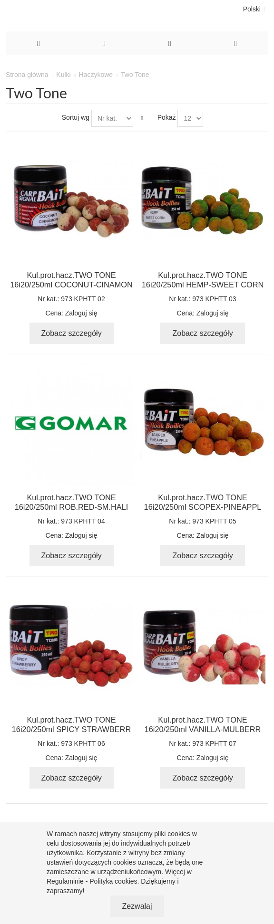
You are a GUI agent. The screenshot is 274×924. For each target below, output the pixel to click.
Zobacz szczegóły (71, 333)
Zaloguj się (81, 313)
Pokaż (166, 117)
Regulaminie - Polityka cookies (92, 881)
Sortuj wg (75, 117)
